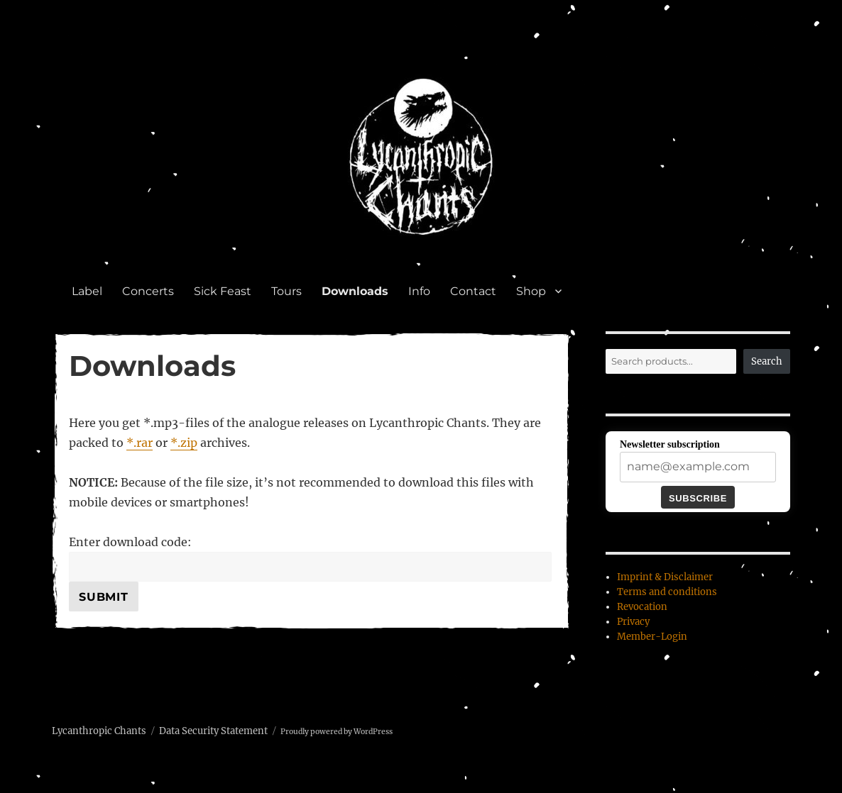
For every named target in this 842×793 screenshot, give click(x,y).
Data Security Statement (213, 731)
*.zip (183, 443)
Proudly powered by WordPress (336, 731)
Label (87, 291)
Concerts (148, 291)
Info (419, 291)
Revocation (642, 607)
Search (766, 361)
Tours (286, 291)
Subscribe (698, 498)
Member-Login (652, 637)
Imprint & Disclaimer (665, 577)
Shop (531, 291)
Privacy (633, 622)
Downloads (355, 291)
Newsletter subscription (670, 444)
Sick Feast (222, 291)
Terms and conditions (667, 592)
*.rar (139, 443)
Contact (473, 291)
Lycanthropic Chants (99, 731)
